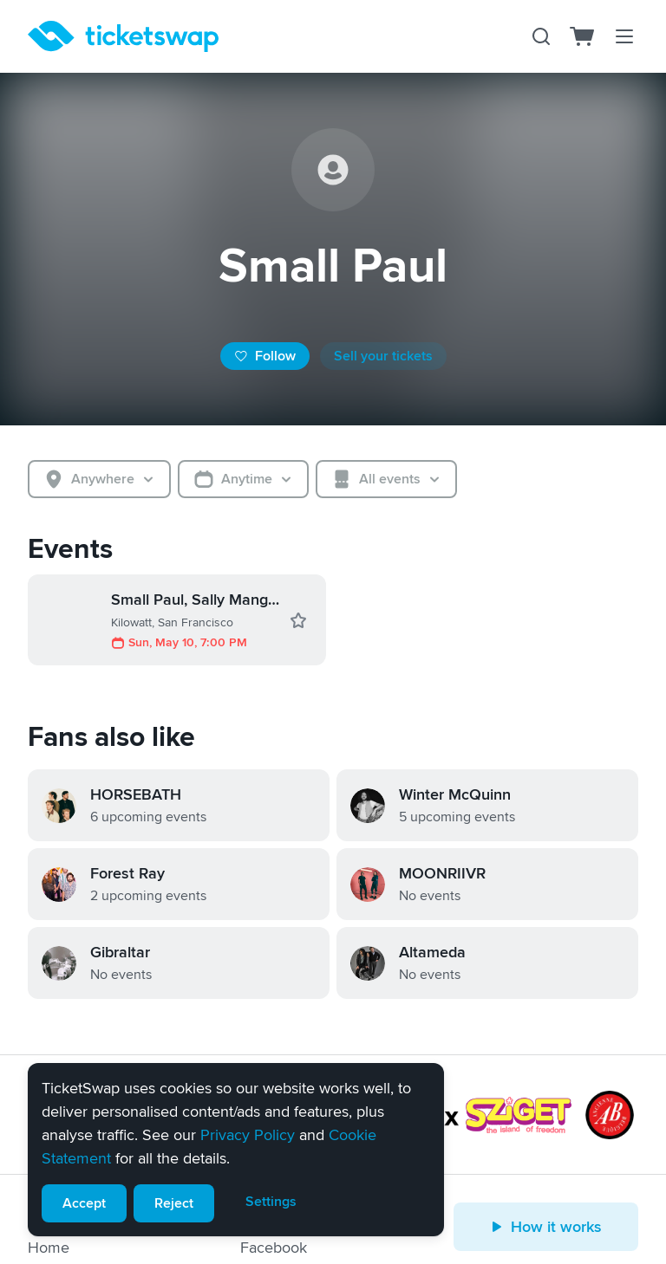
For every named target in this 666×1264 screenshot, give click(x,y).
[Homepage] (123, 36)
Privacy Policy (247, 1134)
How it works (546, 1226)
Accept (84, 1203)
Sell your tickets (383, 356)
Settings (271, 1201)
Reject (173, 1203)
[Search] (541, 36)
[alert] (236, 1149)
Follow (265, 356)
